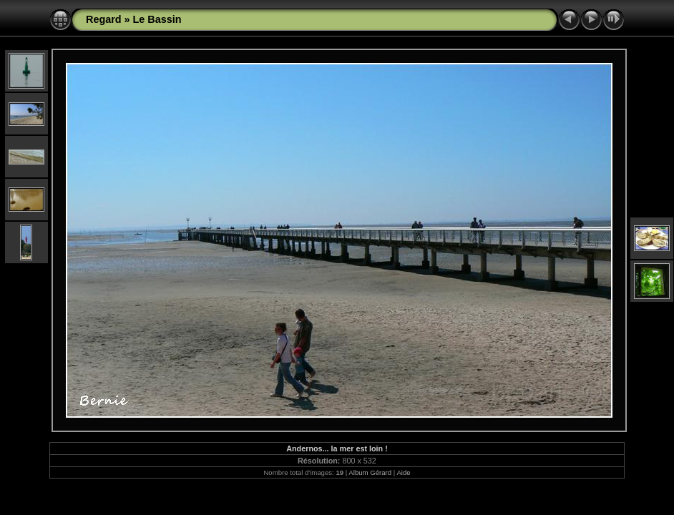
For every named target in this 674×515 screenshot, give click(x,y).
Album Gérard (369, 472)
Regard (104, 19)
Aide (403, 472)
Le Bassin (157, 19)
